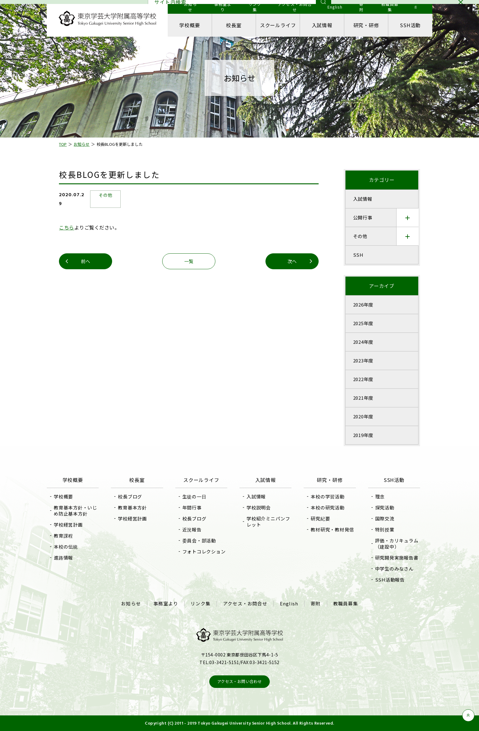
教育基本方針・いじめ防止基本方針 (75, 510)
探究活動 (384, 507)
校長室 (234, 25)
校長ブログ (130, 496)
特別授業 (384, 529)
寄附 (315, 604)
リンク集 (200, 604)
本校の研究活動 (327, 507)
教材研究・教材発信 (332, 529)
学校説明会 (259, 507)
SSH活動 (410, 25)
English (289, 604)
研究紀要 (320, 518)
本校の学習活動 (327, 496)
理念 (380, 496)
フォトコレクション (204, 551)
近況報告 (192, 529)
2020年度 (363, 416)
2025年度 (363, 323)
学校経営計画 (68, 524)
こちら (66, 227)
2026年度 (363, 304)
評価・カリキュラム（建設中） (396, 543)
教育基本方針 (132, 507)
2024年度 (363, 342)
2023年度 (363, 360)
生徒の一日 (194, 496)
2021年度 (363, 398)
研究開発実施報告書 (396, 557)
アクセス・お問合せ (245, 604)
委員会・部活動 (199, 540)
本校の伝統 (66, 546)
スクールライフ (278, 25)
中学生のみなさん (394, 568)
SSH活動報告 (389, 579)
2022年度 (363, 379)
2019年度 (363, 435)
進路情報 (63, 557)
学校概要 (190, 25)
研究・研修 (366, 25)
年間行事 (192, 507)
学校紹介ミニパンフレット (268, 521)
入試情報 (322, 25)
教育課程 (63, 535)
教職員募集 (345, 604)
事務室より (165, 604)
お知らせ (131, 604)
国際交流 (384, 518)
